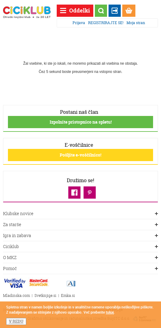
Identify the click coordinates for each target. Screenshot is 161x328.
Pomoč (80, 268)
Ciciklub (80, 246)
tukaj (110, 312)
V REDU (16, 321)
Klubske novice (80, 213)
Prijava (79, 22)
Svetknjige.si (45, 295)
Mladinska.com (16, 295)
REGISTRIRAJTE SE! (105, 22)
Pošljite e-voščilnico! (80, 155)
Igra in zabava (80, 235)
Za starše (80, 224)
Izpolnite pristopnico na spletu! (81, 122)
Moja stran (136, 22)
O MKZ (80, 257)
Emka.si (68, 295)
